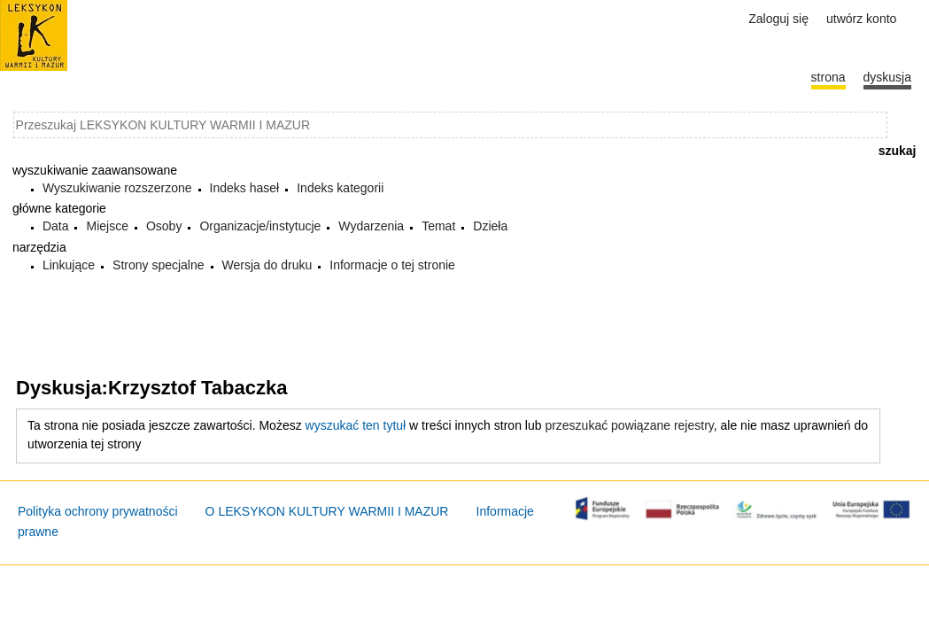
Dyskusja (887, 77)
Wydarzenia (371, 226)
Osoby (164, 226)
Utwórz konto (861, 19)
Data (56, 226)
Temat (438, 226)
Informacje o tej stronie (392, 265)
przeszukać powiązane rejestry (629, 425)
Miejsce (107, 226)
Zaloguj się (778, 19)
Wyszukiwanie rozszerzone (117, 188)
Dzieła (490, 226)
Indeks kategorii (340, 188)
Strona (828, 77)
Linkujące (69, 265)
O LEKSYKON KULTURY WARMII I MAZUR (327, 511)
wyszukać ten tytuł (356, 425)
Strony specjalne (158, 265)
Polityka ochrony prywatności (98, 511)
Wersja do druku (267, 265)
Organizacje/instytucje (260, 226)
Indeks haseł (245, 188)
